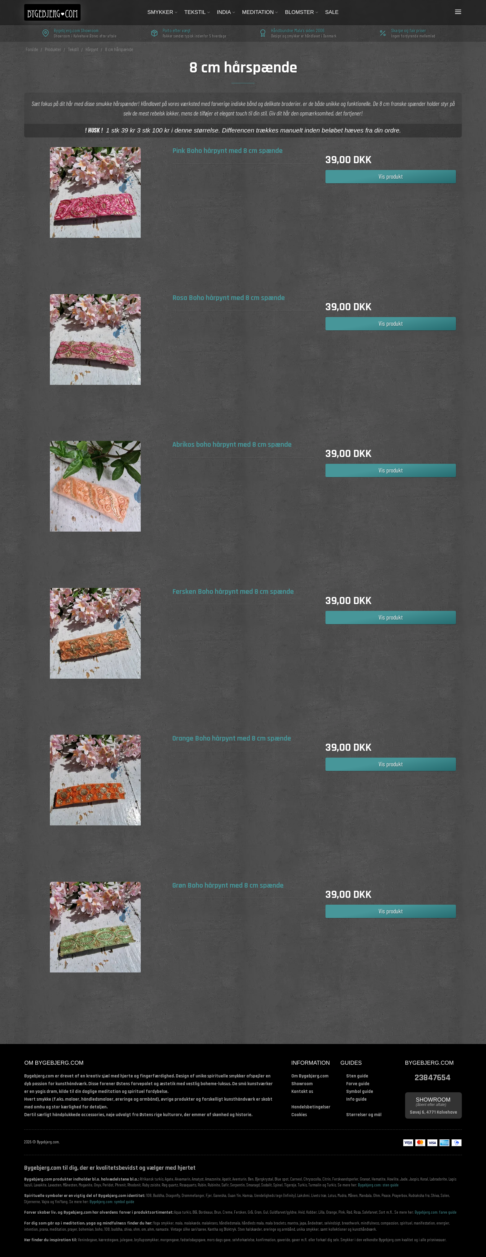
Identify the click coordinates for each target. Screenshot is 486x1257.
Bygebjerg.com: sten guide (378, 1184)
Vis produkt (390, 176)
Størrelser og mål (364, 1115)
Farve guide (357, 1084)
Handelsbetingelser (310, 1107)
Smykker (163, 12)
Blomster (302, 12)
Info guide (356, 1099)
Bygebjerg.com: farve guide (436, 1212)
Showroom (302, 1084)
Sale (331, 12)
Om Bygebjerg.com (310, 1076)
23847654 (433, 1077)
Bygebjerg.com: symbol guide (112, 1201)
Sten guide (357, 1076)
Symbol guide (359, 1091)
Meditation (260, 12)
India (226, 12)
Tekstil (197, 12)
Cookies (299, 1115)
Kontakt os (302, 1091)
